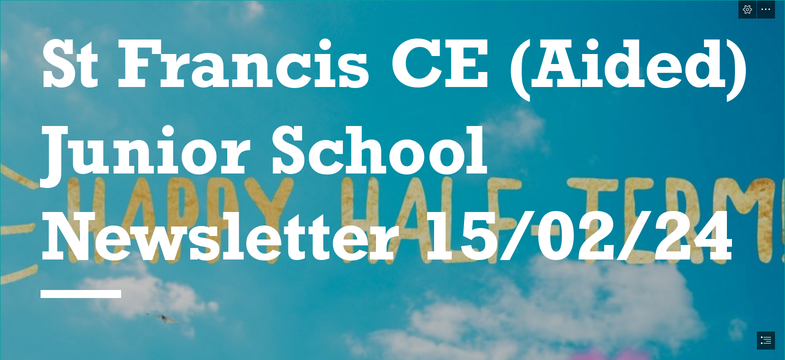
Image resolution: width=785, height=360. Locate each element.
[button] (747, 9)
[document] (392, 180)
